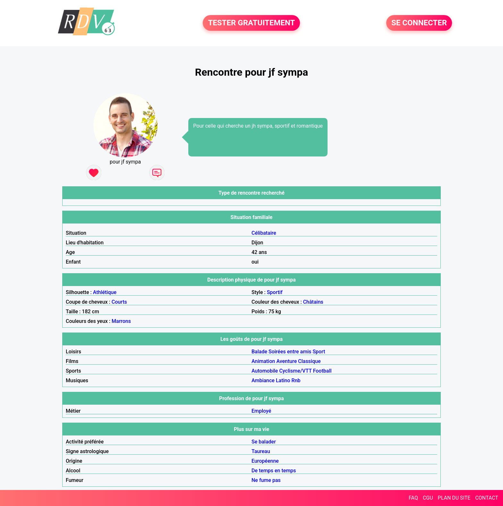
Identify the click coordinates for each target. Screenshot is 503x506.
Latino (283, 380)
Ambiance (263, 380)
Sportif (275, 292)
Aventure (286, 361)
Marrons (121, 321)
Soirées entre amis (290, 352)
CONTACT (486, 498)
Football (322, 371)
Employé (261, 411)
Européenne (265, 461)
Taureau (261, 451)
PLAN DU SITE (454, 498)
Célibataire (264, 233)
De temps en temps (274, 471)
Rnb (296, 380)
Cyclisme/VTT (295, 371)
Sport (318, 352)
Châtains (313, 302)
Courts (119, 302)
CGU (428, 498)
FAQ (413, 498)
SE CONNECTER (419, 23)
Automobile (265, 371)
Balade (259, 352)
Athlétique (104, 292)
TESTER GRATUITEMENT (251, 23)
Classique (309, 361)
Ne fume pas (266, 480)
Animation (263, 361)
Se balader (264, 442)
